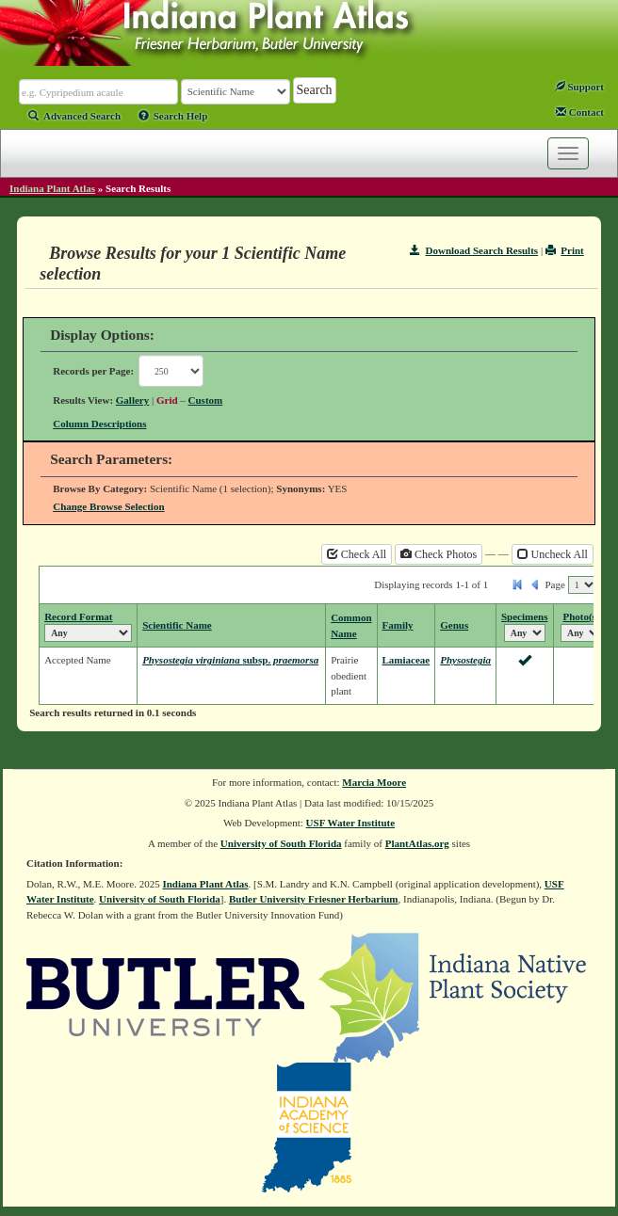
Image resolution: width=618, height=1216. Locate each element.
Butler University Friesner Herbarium (313, 898)
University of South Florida (281, 843)
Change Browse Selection (108, 506)
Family (398, 625)
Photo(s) (580, 616)
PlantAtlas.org (417, 843)
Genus (454, 625)
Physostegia (465, 659)
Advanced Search (74, 115)
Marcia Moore (374, 782)
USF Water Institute (351, 822)
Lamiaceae (406, 659)
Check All (356, 554)
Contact (580, 112)
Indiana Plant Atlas (52, 188)
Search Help (173, 115)
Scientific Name (177, 625)
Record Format (78, 616)
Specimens (524, 616)
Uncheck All (552, 554)
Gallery (132, 400)
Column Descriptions (99, 423)
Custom (205, 400)
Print (564, 250)
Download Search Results (474, 250)
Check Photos (438, 554)
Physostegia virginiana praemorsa (230, 659)
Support (579, 86)
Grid (167, 400)
